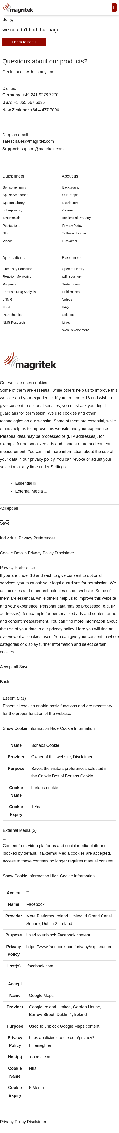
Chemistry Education (17, 269)
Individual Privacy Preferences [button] (28, 538)
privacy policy (42, 459)
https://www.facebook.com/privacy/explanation (68, 946)
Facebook (35, 904)
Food (6, 307)
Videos (8, 241)
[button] (114, 7)
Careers (68, 210)
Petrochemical (13, 315)
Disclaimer (69, 241)
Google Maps (41, 995)
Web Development (75, 330)
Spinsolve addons (15, 195)
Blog (6, 233)
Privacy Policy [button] (41, 553)
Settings (58, 467)
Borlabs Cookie (45, 745)
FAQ (65, 307)
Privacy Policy (72, 225)
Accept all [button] (9, 508)
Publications (11, 225)
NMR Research (14, 322)
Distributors (70, 203)
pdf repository (12, 210)
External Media (31, 491)
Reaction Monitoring (17, 276)
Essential (25, 483)
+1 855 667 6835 (28, 102)
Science (68, 315)
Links (66, 322)
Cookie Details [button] (14, 553)
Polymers (9, 284)
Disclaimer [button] (64, 553)
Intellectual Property (76, 218)
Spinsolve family (14, 187)
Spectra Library (14, 203)
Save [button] (4, 523)
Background (71, 187)
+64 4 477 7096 (44, 110)
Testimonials (11, 218)
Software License (74, 233)
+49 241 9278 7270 (39, 94)
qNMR (7, 299)
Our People (70, 195)
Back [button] (4, 681)
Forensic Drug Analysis (19, 292)
